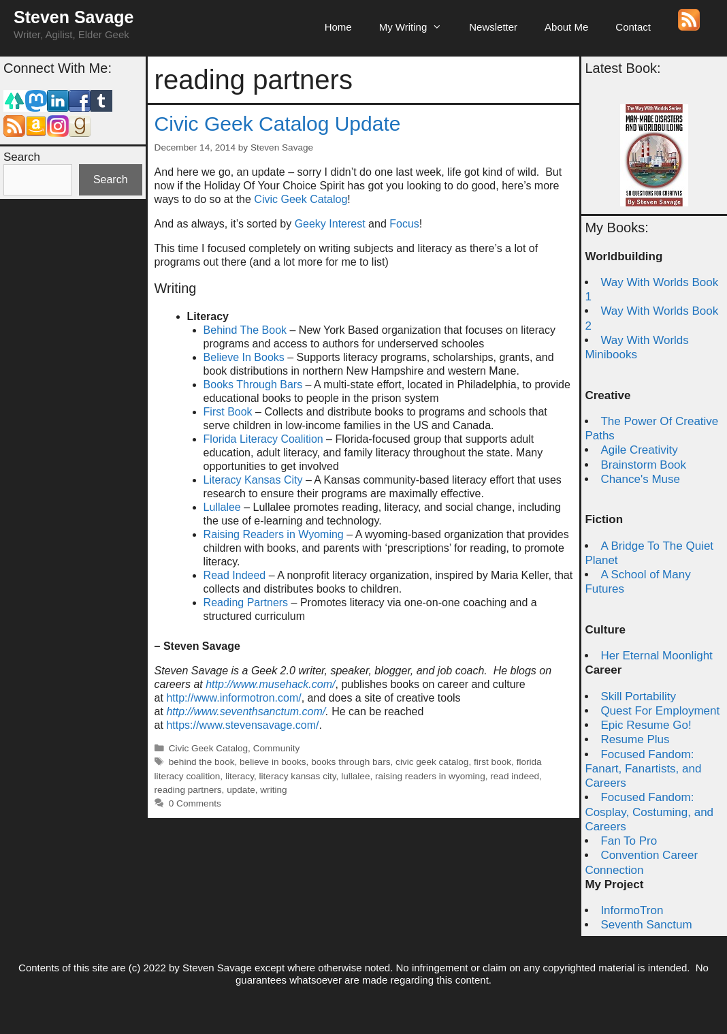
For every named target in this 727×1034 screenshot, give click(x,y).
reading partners (188, 790)
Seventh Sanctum (646, 924)
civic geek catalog (431, 762)
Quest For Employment (660, 710)
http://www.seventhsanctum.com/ (245, 711)
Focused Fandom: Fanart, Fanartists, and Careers (643, 769)
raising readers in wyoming (430, 776)
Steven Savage (74, 17)
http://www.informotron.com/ (233, 698)
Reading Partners (246, 602)
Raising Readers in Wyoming (274, 534)
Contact (633, 27)
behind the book (202, 762)
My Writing (417, 27)
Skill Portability (638, 696)
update (241, 790)
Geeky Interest (330, 224)
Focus (404, 224)
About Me (566, 27)
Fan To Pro (628, 840)
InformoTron (631, 910)
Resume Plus (634, 739)
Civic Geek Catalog (300, 199)
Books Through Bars (253, 384)
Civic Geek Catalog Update (278, 123)
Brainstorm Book (643, 464)
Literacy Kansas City (253, 480)
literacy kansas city (297, 776)
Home (338, 27)
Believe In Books (244, 357)
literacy (239, 776)
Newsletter (493, 27)
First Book (228, 412)
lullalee (355, 776)
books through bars (350, 762)
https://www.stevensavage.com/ (242, 725)
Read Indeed (235, 575)
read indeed (514, 776)
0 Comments (195, 803)
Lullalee (222, 507)
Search (21, 157)
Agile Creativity (638, 449)
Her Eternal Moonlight (656, 655)
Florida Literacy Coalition (263, 439)
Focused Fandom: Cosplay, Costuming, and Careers (649, 812)
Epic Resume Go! (645, 725)
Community (276, 748)
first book (492, 762)
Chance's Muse (640, 479)
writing (273, 790)
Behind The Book (245, 330)
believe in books (273, 762)
